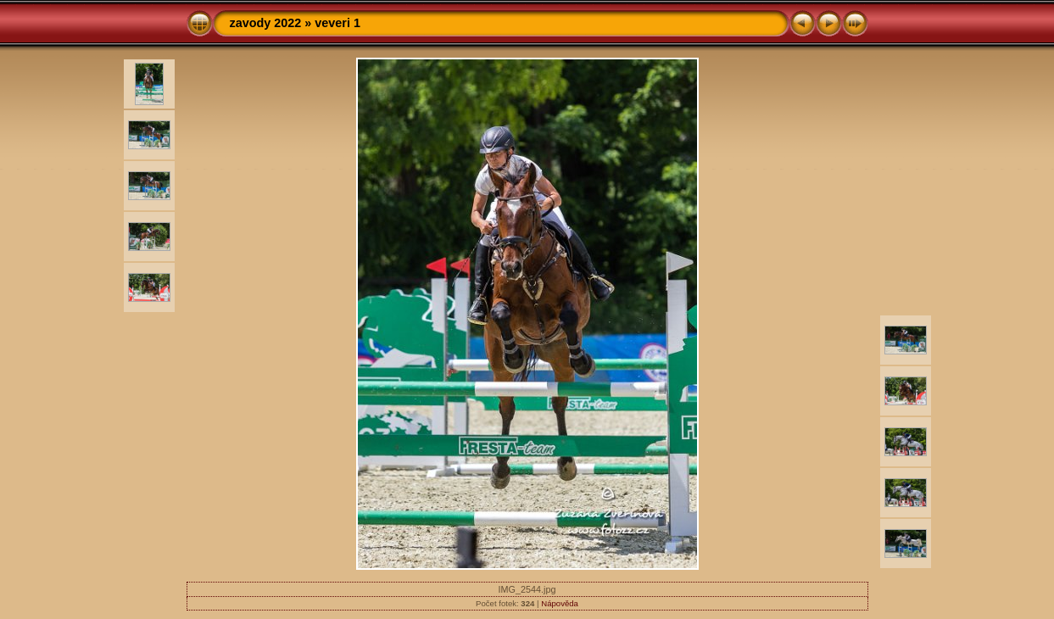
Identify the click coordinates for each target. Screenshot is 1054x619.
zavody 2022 (266, 23)
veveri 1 (337, 23)
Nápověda (559, 603)
